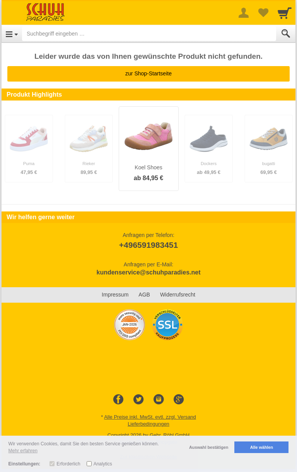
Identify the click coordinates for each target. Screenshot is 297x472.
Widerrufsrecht (177, 294)
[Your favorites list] (263, 13)
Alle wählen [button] (261, 447)
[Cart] (284, 13)
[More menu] (244, 13)
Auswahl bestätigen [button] (208, 447)
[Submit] (286, 34)
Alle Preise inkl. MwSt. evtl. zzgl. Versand (150, 417)
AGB (144, 294)
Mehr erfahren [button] (23, 450)
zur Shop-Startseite (148, 73)
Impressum (115, 294)
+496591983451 (148, 244)
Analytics (103, 464)
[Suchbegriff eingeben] (149, 33)
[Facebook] (118, 400)
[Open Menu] (11, 34)
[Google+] (179, 400)
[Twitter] (138, 400)
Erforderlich (68, 464)
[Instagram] (158, 400)
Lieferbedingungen (148, 424)
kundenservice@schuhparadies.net (148, 272)
